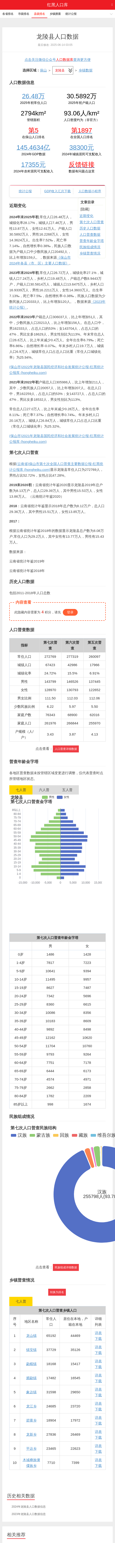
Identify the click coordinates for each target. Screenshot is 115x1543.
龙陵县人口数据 (57, 36)
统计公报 (71, 14)
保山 (43, 70)
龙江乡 (31, 1406)
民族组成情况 (90, 247)
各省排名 (7, 14)
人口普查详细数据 (66, 749)
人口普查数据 (90, 234)
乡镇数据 (86, 70)
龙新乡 (31, 1434)
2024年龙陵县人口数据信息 (29, 1506)
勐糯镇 (31, 1364)
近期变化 (86, 216)
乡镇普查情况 (90, 253)
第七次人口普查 (92, 222)
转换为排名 (57, 1292)
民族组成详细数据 (66, 1267)
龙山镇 (31, 1336)
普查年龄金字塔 (92, 241)
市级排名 (23, 14)
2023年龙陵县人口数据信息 (29, 1514)
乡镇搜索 (55, 14)
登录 (70, 612)
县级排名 (39, 14)
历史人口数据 (90, 228)
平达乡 (31, 1448)
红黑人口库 (57, 5)
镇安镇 (31, 1350)
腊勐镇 (31, 1378)
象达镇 (31, 1392)
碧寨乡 (31, 1420)
